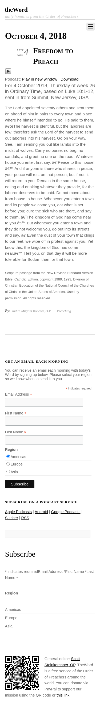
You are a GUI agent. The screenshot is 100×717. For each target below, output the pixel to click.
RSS (25, 518)
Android (41, 512)
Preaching (64, 311)
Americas (18, 457)
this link (63, 695)
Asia (14, 472)
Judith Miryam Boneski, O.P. (31, 311)
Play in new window (39, 79)
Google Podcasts (66, 512)
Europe (17, 464)
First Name (16, 413)
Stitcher (11, 518)
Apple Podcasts (18, 512)
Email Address (18, 394)
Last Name (15, 432)
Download (70, 79)
